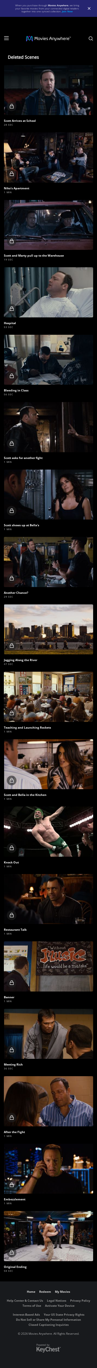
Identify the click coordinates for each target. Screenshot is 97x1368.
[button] (48, 90)
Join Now (67, 11)
